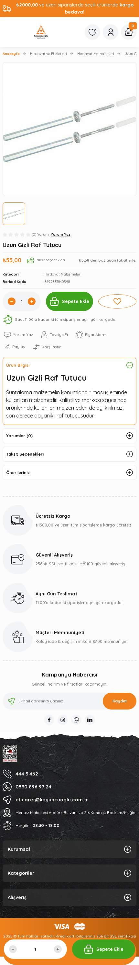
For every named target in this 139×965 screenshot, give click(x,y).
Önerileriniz (18, 472)
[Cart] (128, 32)
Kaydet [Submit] (119, 700)
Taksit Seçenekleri (25, 454)
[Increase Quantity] (32, 301)
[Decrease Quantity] (12, 301)
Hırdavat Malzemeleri (63, 274)
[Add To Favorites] (117, 301)
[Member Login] (110, 32)
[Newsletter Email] (69, 701)
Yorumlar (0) (19, 435)
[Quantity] (22, 301)
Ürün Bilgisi (17, 365)
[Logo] (41, 32)
